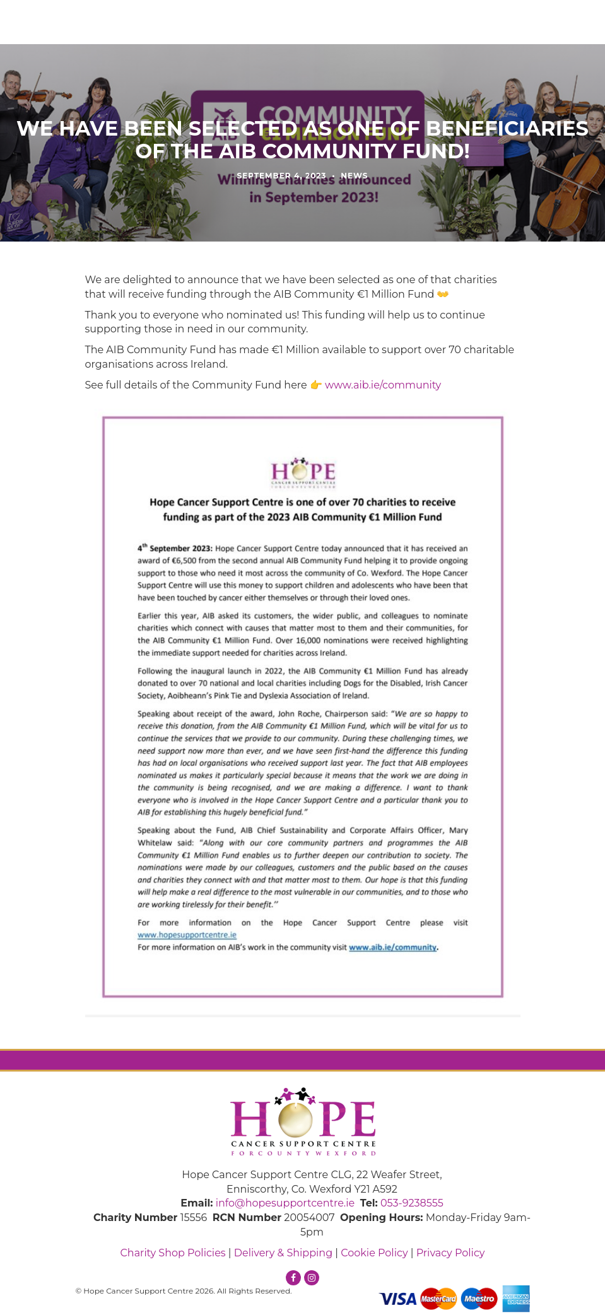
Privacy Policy (450, 1253)
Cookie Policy (374, 1253)
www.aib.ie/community (383, 385)
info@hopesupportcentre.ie (285, 1203)
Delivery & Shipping (283, 1253)
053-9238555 (411, 1203)
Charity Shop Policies (172, 1253)
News (354, 175)
